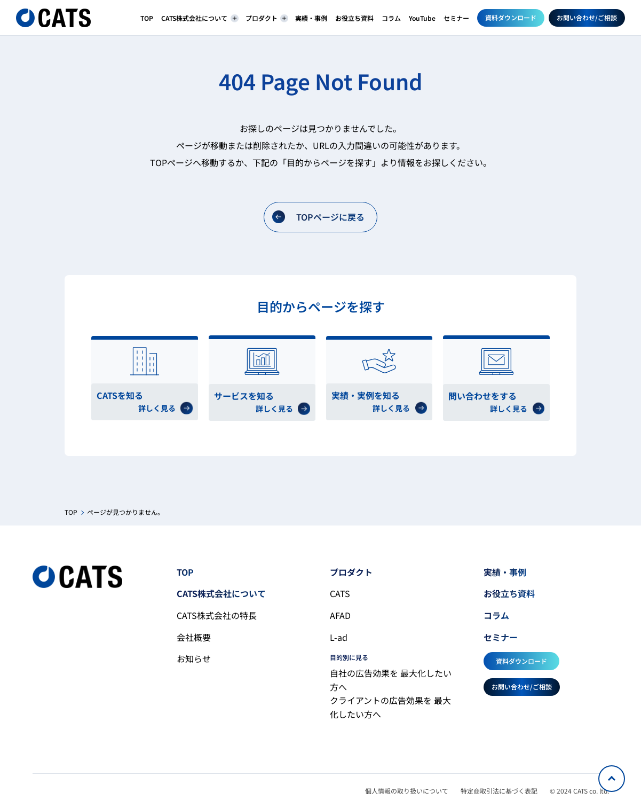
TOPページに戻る (318, 217)
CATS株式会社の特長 (217, 615)
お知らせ (194, 658)
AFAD (340, 615)
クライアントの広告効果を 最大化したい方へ (390, 707)
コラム (391, 17)
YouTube (422, 17)
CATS (340, 593)
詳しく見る (165, 408)
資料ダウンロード (510, 17)
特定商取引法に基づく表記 (499, 790)
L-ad (338, 637)
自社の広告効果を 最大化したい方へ (391, 679)
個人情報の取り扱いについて (406, 790)
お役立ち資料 (354, 17)
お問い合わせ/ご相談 (587, 17)
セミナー (456, 17)
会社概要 (194, 637)
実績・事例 (311, 17)
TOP (146, 17)
